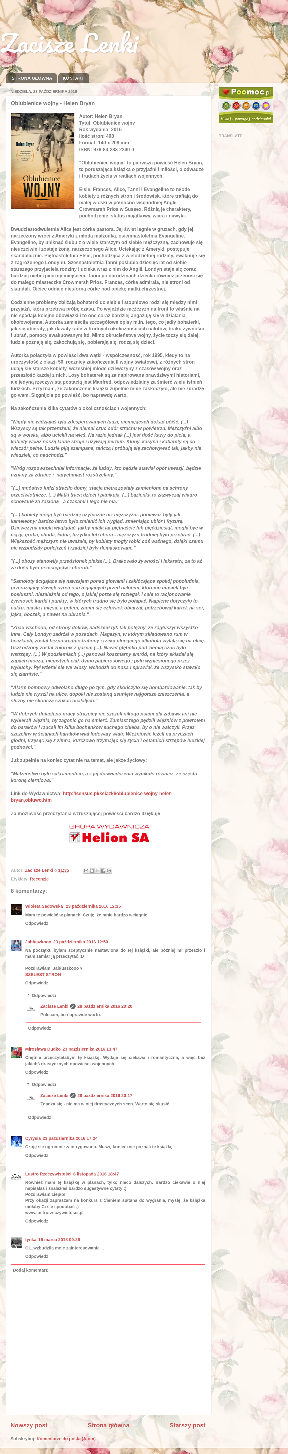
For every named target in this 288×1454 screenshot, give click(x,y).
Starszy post (188, 1425)
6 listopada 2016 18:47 (96, 1174)
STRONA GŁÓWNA (32, 78)
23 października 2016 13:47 (89, 1049)
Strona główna (108, 1425)
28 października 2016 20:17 (104, 1095)
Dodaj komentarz (30, 1270)
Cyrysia (33, 1138)
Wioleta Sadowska (44, 906)
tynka (31, 1239)
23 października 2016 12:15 (93, 906)
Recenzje (39, 879)
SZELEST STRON (43, 974)
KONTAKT (73, 78)
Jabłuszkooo (38, 941)
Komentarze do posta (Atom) (66, 1438)
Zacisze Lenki (69, 42)
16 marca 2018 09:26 (59, 1239)
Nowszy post (28, 1425)
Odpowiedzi (44, 995)
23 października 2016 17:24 (70, 1138)
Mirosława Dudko (43, 1049)
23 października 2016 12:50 (80, 941)
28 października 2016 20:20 (104, 1006)
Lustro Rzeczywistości (48, 1174)
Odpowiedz (36, 923)
